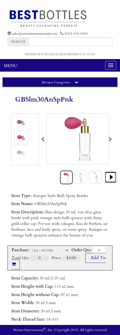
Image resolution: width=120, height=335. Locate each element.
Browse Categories (60, 82)
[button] (50, 139)
